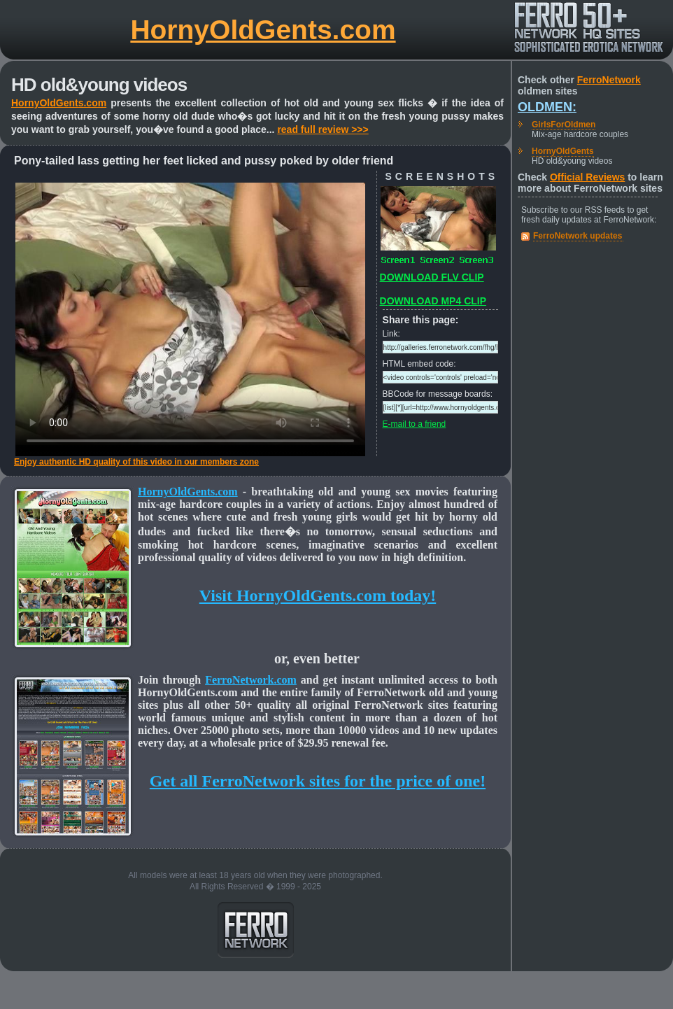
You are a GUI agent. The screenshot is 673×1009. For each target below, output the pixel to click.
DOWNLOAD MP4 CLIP (433, 300)
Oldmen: (547, 107)
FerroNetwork (609, 79)
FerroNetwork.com (251, 680)
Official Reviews (587, 177)
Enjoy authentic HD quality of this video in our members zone (136, 462)
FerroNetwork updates (577, 236)
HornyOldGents (563, 151)
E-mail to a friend (414, 424)
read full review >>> (322, 129)
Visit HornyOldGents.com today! (317, 595)
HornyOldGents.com (262, 30)
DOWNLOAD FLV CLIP (432, 277)
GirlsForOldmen (563, 124)
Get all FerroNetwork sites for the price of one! (318, 781)
